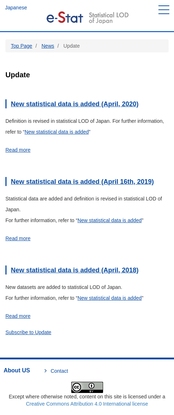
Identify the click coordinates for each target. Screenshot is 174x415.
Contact (59, 370)
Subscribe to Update (28, 332)
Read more (17, 150)
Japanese (16, 7)
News (48, 46)
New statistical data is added (57, 132)
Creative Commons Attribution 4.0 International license (87, 404)
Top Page (21, 46)
